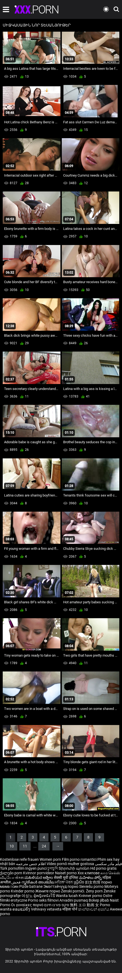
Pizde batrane (31, 886)
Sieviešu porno (91, 886)
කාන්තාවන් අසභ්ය (94, 909)
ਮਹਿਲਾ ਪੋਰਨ (64, 882)
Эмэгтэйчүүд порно (61, 886)
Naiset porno (66, 873)
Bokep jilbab (99, 900)
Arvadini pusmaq (74, 900)
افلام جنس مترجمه (31, 864)
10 (11, 846)
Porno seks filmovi (43, 900)
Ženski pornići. (73, 891)
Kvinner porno (91, 895)
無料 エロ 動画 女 (84, 905)
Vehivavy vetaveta (46, 909)
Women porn (51, 859)
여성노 (27, 895)
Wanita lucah (67, 895)
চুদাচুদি (52, 868)
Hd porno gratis (103, 868)
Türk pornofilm (12, 868)
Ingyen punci (36, 868)
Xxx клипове (88, 873)
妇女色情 (93, 882)
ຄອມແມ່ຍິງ (21, 909)
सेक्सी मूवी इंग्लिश (66, 877)
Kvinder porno (23, 891)
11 (25, 846)
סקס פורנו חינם (56, 905)
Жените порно (48, 891)
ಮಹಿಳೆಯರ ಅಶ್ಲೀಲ (39, 877)
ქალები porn (11, 873)
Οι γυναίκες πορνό (27, 905)
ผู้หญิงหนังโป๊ (45, 895)
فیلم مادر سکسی (108, 864)
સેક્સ (19, 877)
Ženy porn (95, 891)
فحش (16, 882)
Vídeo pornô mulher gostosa (70, 864)
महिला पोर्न (70, 909)
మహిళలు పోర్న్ (90, 877)
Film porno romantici (79, 859)
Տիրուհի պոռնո (74, 868)
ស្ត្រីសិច (79, 882)
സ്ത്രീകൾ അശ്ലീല (38, 882)
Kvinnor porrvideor (39, 873)
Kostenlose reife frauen (19, 859)
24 (44, 846)
